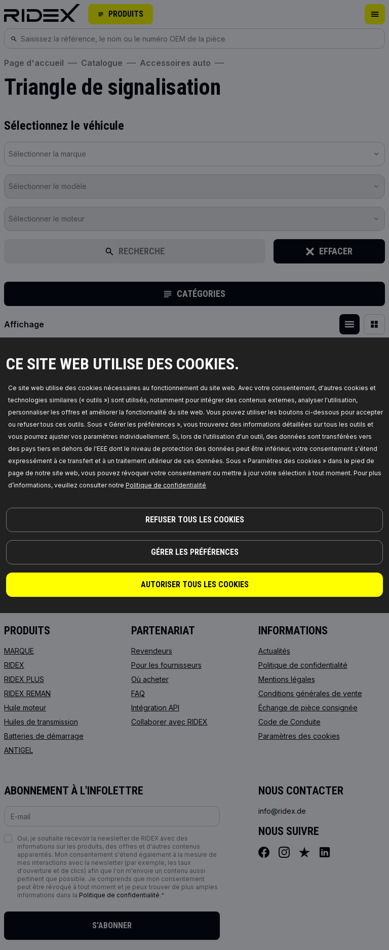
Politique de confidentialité (166, 485)
